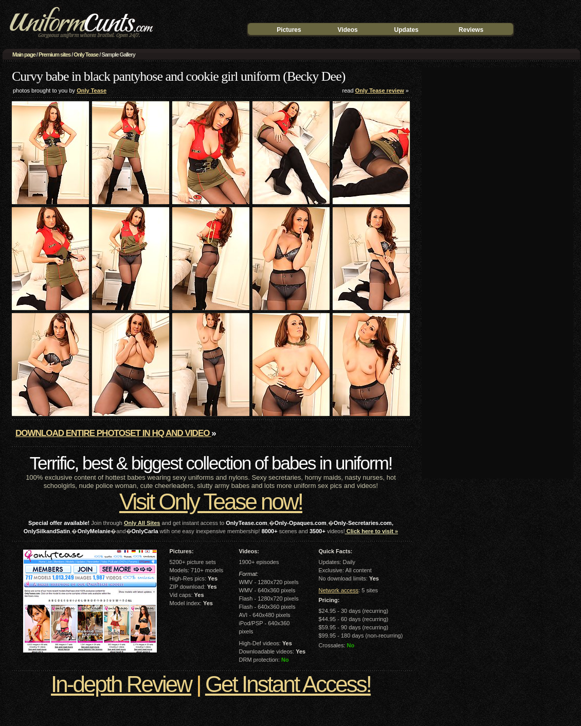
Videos (348, 29)
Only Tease (86, 54)
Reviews (471, 29)
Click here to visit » (371, 531)
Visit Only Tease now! (210, 501)
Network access (339, 590)
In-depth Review (121, 684)
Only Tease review (379, 90)
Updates (406, 29)
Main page (23, 54)
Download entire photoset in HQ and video (113, 433)
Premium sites (54, 54)
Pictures (289, 29)
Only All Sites (142, 523)
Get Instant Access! (288, 684)
